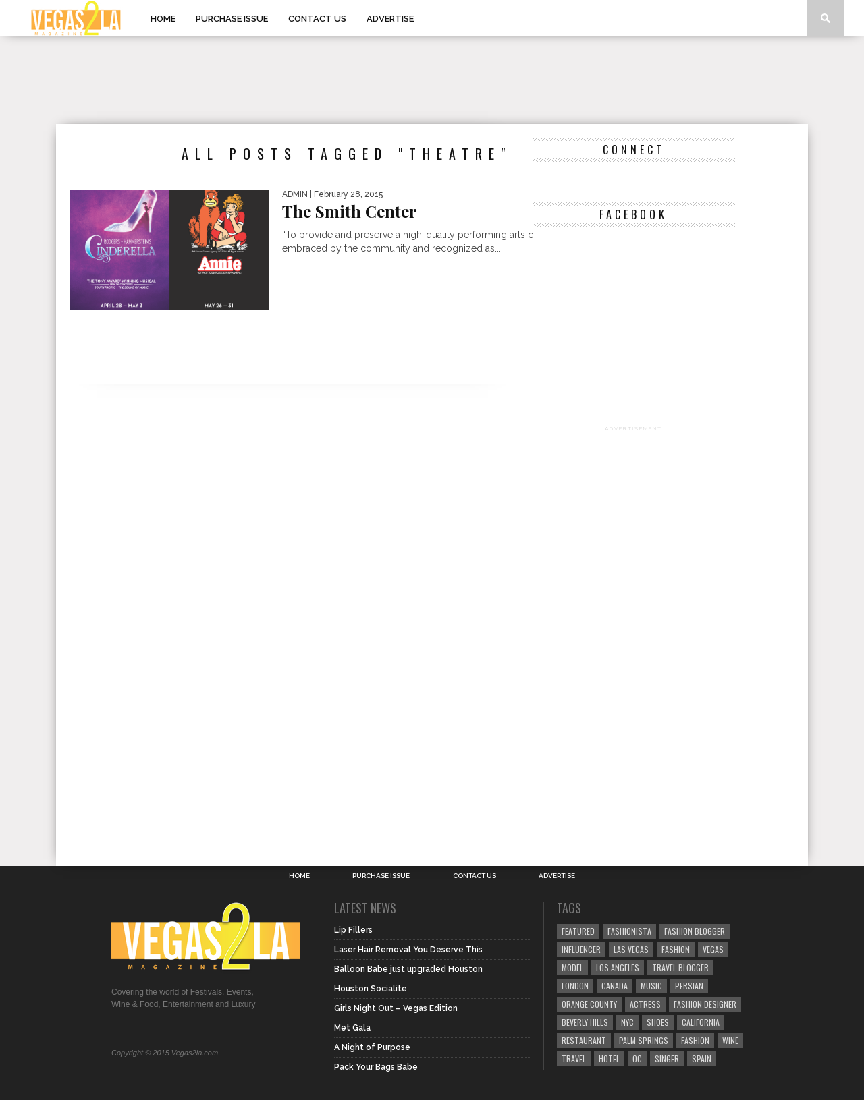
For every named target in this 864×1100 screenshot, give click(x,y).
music (651, 985)
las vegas (631, 949)
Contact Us (317, 18)
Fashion (676, 949)
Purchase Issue (232, 18)
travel (574, 1058)
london (575, 985)
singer (667, 1058)
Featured (578, 931)
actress (645, 1004)
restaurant (584, 1040)
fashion (695, 1040)
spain (701, 1058)
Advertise (390, 18)
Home (163, 18)
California (701, 1022)
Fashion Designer (705, 1004)
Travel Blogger (680, 967)
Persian (689, 985)
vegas (713, 949)
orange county (589, 1004)
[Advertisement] (432, 80)
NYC (627, 1022)
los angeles (617, 967)
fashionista (629, 931)
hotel (609, 1058)
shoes (658, 1022)
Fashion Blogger (694, 931)
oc (637, 1058)
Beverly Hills (585, 1022)
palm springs (643, 1040)
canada (614, 985)
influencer (581, 949)
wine (730, 1040)
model (572, 967)
